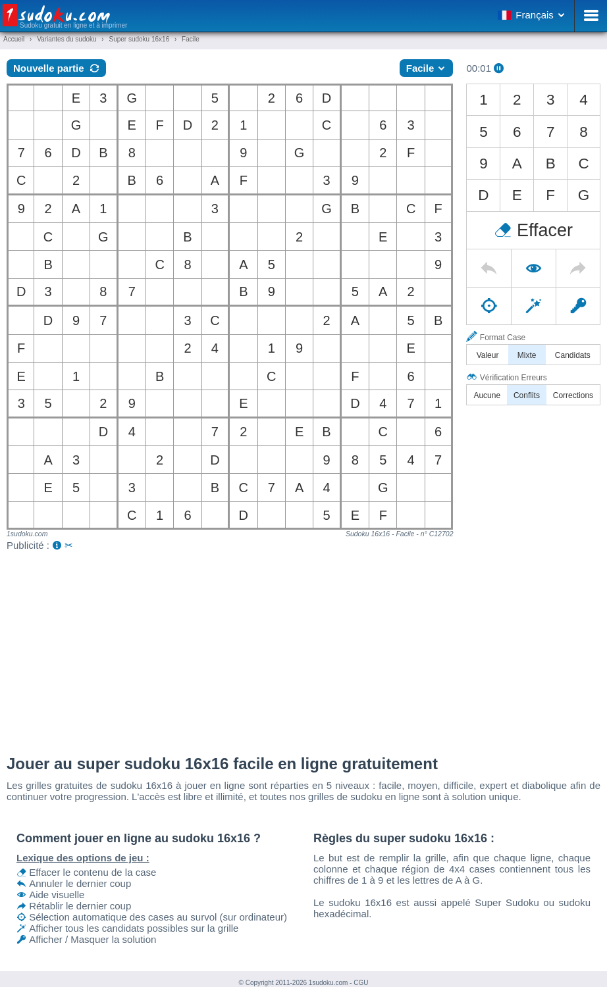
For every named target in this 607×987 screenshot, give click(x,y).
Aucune (486, 395)
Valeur (488, 355)
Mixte (527, 355)
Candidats (573, 355)
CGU (361, 982)
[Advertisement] (303, 649)
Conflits (527, 395)
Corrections (573, 395)
